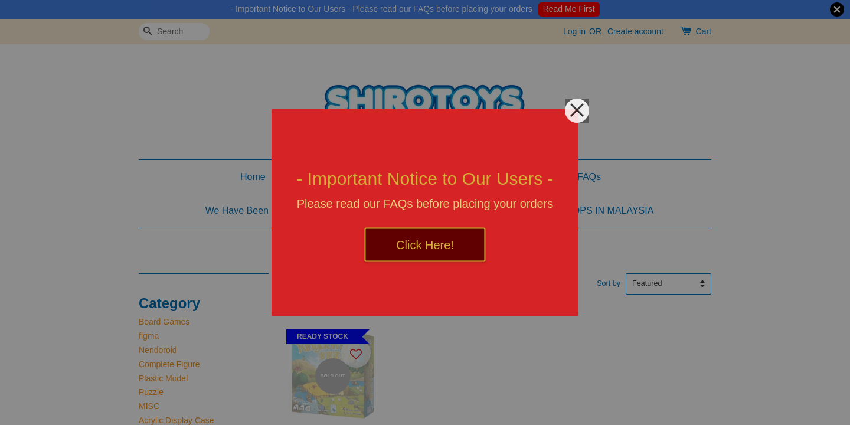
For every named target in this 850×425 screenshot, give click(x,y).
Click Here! (425, 244)
